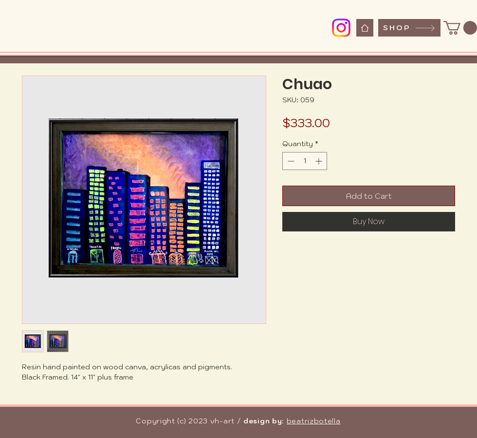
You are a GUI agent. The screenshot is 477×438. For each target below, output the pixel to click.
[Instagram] (341, 28)
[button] (460, 28)
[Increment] (319, 161)
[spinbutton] (304, 161)
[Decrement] (290, 161)
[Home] (364, 28)
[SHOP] (409, 28)
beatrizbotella (314, 421)
